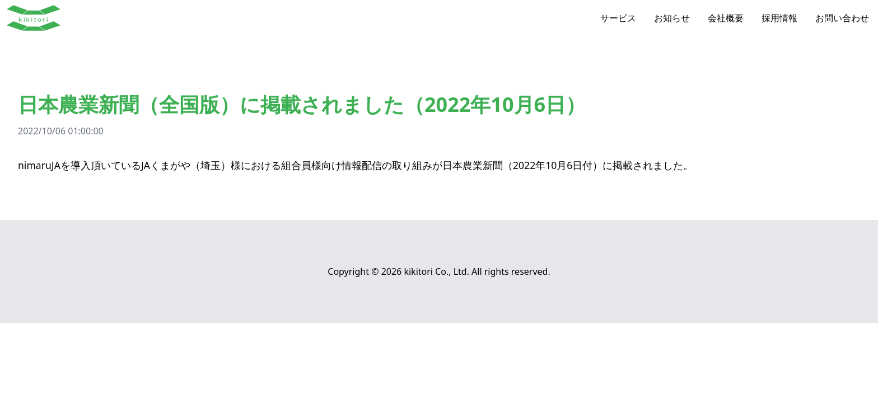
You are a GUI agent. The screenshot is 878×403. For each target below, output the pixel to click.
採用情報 (779, 18)
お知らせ (672, 18)
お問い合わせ (842, 18)
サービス (618, 18)
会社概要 (726, 18)
